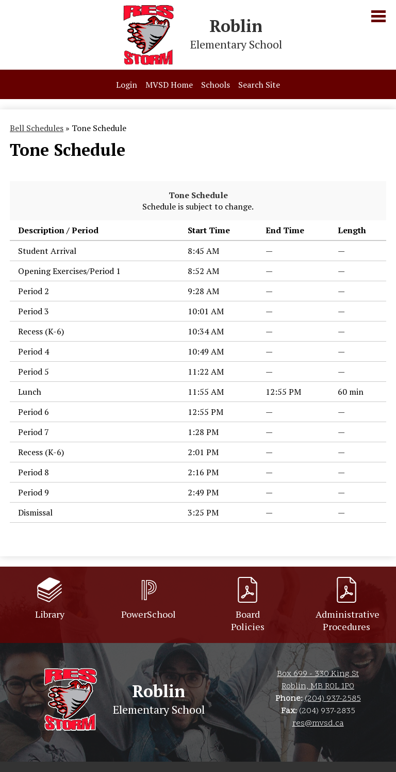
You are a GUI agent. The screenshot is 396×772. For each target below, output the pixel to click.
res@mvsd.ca (318, 723)
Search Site (259, 84)
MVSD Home (169, 84)
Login (126, 84)
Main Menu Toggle (378, 16)
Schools (215, 84)
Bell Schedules (36, 128)
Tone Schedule (198, 195)
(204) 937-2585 (333, 698)
